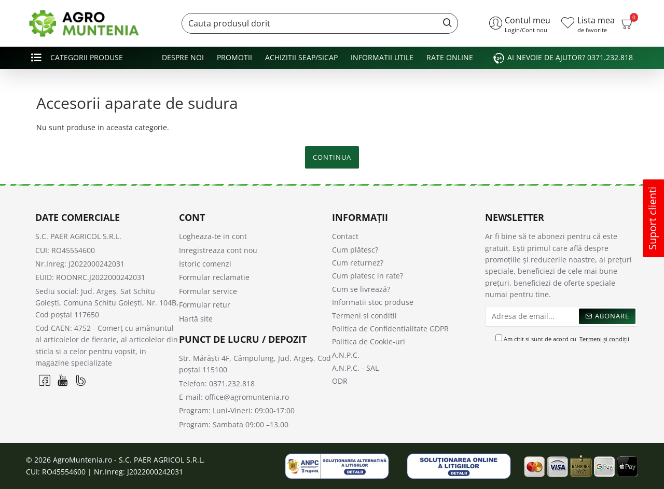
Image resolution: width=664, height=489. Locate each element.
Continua (332, 157)
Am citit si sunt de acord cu (563, 339)
